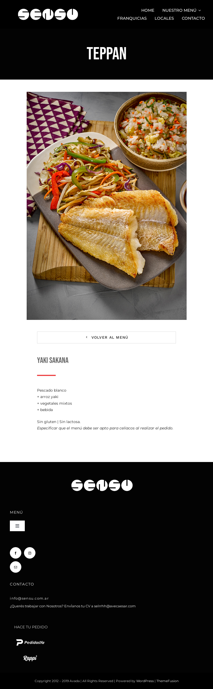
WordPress (145, 681)
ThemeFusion (167, 681)
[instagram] (29, 553)
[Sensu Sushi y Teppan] (48, 6)
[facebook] (15, 553)
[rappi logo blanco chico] (30, 655)
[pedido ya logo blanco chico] (30, 639)
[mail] (15, 567)
